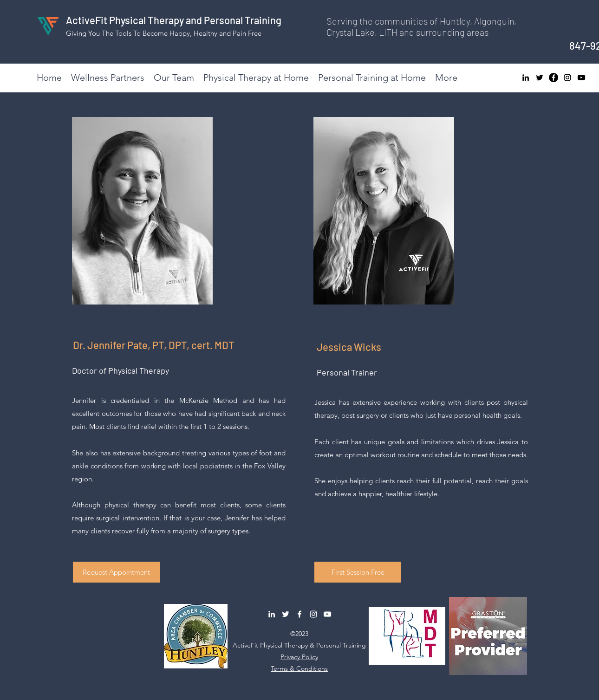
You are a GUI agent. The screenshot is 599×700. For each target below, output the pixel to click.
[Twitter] (539, 77)
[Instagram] (567, 77)
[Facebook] (553, 77)
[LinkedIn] (525, 77)
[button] (116, 572)
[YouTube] (581, 77)
